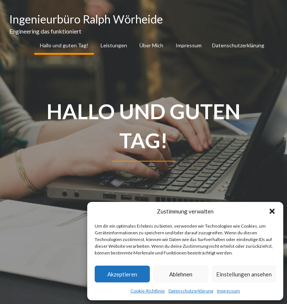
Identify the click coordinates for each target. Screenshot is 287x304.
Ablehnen (180, 274)
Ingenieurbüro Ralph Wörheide (86, 19)
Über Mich (151, 45)
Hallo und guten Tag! (64, 45)
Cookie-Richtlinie (147, 291)
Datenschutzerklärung (190, 291)
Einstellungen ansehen (244, 274)
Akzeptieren (122, 274)
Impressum (228, 291)
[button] (272, 211)
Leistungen (114, 45)
